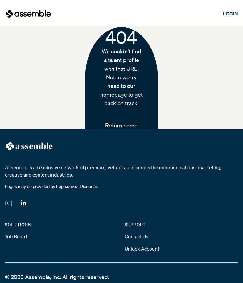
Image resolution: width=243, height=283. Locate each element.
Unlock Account (142, 249)
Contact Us (136, 236)
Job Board (16, 236)
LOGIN (230, 13)
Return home (121, 125)
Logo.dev (65, 186)
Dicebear (88, 186)
